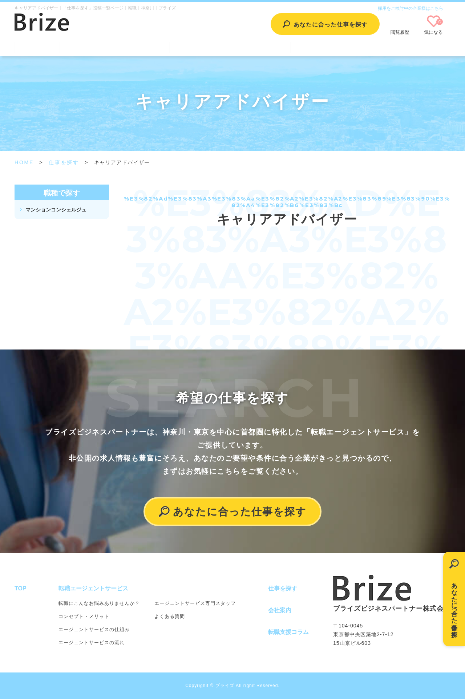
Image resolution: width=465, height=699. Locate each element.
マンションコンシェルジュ (55, 210)
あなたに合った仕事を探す (454, 606)
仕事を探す (201, 47)
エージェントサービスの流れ (91, 642)
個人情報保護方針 (409, 47)
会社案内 (261, 47)
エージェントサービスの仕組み (94, 629)
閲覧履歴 (400, 32)
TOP (37, 47)
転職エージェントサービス (114, 47)
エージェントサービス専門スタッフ (195, 603)
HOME (24, 162)
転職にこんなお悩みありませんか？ (99, 603)
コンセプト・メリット (83, 616)
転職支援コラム (329, 47)
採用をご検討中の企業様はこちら (410, 8)
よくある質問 (169, 616)
